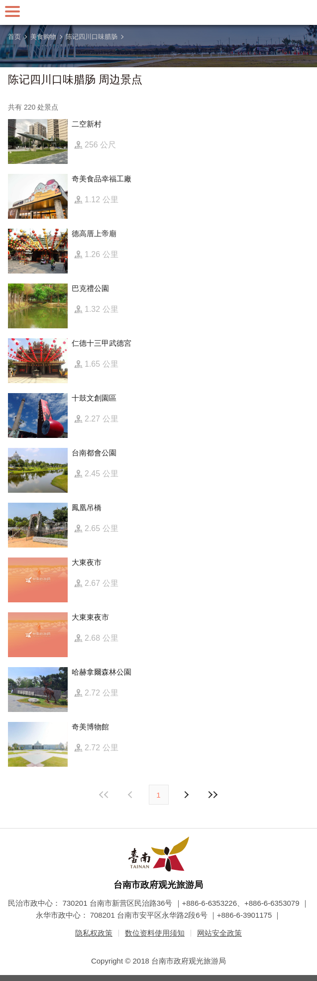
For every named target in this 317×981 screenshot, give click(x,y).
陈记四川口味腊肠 (91, 36)
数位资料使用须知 (155, 933)
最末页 (213, 795)
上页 (186, 795)
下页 (131, 795)
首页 (14, 36)
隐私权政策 (93, 933)
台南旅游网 (158, 12)
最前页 (104, 795)
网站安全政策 (219, 933)
